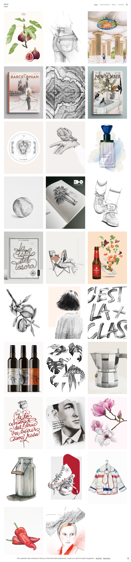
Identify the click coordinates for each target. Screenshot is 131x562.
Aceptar (99, 558)
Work (96, 5)
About (114, 4)
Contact (121, 4)
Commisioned (105, 4)
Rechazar (106, 558)
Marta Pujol (6, 5)
